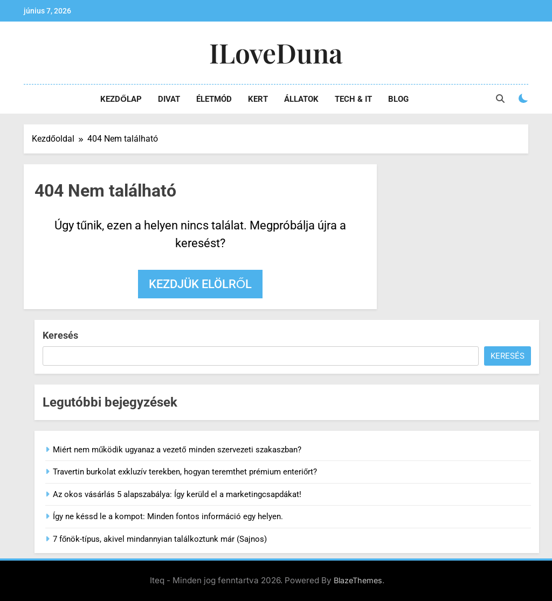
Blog (398, 99)
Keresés (60, 335)
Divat (169, 99)
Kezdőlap (121, 99)
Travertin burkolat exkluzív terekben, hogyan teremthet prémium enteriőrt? (185, 472)
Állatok (301, 99)
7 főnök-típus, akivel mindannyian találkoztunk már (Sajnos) (160, 539)
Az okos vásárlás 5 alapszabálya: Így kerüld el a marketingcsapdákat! (177, 494)
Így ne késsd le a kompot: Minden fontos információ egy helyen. (168, 516)
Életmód (214, 99)
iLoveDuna (276, 52)
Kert (258, 99)
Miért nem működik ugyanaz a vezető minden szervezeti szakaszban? (177, 450)
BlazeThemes (358, 580)
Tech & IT (353, 99)
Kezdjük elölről (200, 284)
